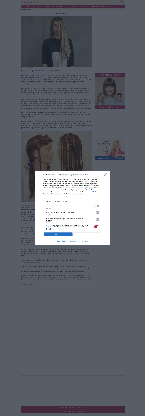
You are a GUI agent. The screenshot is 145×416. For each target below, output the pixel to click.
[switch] (96, 206)
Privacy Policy (83, 241)
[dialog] (72, 208)
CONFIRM (58, 234)
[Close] (106, 175)
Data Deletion (61, 241)
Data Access (72, 241)
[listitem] (72, 202)
